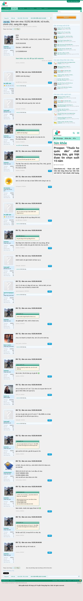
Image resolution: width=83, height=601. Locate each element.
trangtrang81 (60, 71)
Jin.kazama (7, 199)
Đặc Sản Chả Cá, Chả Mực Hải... (65, 48)
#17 (49, 491)
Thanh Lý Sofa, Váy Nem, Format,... (66, 74)
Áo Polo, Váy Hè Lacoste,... (64, 78)
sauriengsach (60, 37)
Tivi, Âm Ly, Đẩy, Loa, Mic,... (64, 52)
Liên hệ (45, 8)
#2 (49, 93)
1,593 (12, 206)
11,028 (12, 101)
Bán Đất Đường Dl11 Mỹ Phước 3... (65, 105)
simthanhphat (7, 484)
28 (13, 63)
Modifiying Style (5, 592)
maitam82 (60, 76)
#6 (49, 198)
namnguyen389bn (62, 118)
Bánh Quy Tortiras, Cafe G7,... (64, 66)
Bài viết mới (13, 10)
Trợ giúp (64, 592)
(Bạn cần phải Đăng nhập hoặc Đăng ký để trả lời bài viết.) (39, 579)
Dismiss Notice (50, 22)
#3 (49, 120)
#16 (49, 465)
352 (13, 127)
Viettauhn (60, 29)
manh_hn (6, 407)
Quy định (79, 594)
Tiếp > (18, 40)
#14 (49, 406)
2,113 (12, 104)
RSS (80, 592)
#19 (49, 547)
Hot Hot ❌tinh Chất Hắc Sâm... (65, 70)
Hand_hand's (7, 356)
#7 (49, 231)
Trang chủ (7, 8)
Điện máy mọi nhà (62, 45)
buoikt (59, 88)
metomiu (30, 38)
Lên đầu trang (76, 592)
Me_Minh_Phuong (62, 80)
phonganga (60, 49)
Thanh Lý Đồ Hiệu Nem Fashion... (65, 87)
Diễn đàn (14, 8)
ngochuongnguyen (9, 304)
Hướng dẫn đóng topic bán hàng (23, 26)
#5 (49, 182)
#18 (49, 522)
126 (13, 310)
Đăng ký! (66, 17)
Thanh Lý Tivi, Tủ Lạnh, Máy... (64, 28)
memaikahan (60, 67)
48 (13, 209)
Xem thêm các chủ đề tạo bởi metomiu (30, 70)
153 (13, 415)
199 (13, 361)
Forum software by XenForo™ (14, 594)
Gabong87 (6, 122)
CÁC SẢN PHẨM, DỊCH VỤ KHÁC (18, 38)
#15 (49, 431)
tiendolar (59, 84)
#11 (49, 335)
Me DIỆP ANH (7, 95)
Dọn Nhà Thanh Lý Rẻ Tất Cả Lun (65, 83)
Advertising (39, 8)
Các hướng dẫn (30, 8)
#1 (49, 74)
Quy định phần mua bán (26, 24)
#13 (49, 387)
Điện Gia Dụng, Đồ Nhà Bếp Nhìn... (65, 44)
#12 (49, 355)
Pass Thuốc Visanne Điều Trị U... (65, 40)
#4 (49, 153)
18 (13, 130)
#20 (49, 563)
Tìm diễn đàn (6, 10)
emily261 (60, 63)
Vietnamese (12, 592)
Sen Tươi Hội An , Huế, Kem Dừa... (65, 36)
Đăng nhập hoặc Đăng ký (73, 1)
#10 (49, 302)
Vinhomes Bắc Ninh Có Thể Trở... (65, 117)
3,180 (12, 412)
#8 (49, 259)
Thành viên (21, 8)
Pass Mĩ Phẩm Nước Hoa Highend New (66, 62)
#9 (49, 277)
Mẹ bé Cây (60, 41)
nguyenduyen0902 (62, 106)
